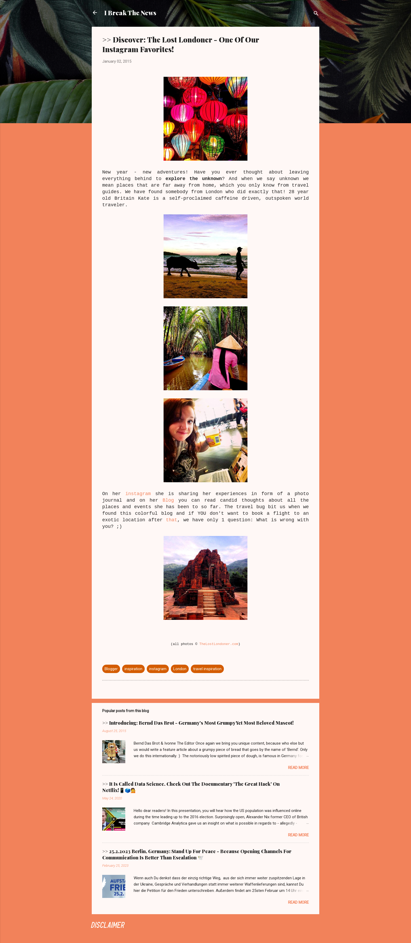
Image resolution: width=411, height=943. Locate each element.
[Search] (316, 14)
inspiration (133, 668)
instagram (138, 493)
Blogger (111, 668)
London (179, 668)
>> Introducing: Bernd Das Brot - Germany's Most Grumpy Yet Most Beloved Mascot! (198, 723)
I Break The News (130, 12)
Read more (298, 767)
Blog (168, 500)
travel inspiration (207, 668)
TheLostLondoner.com (218, 644)
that (171, 520)
